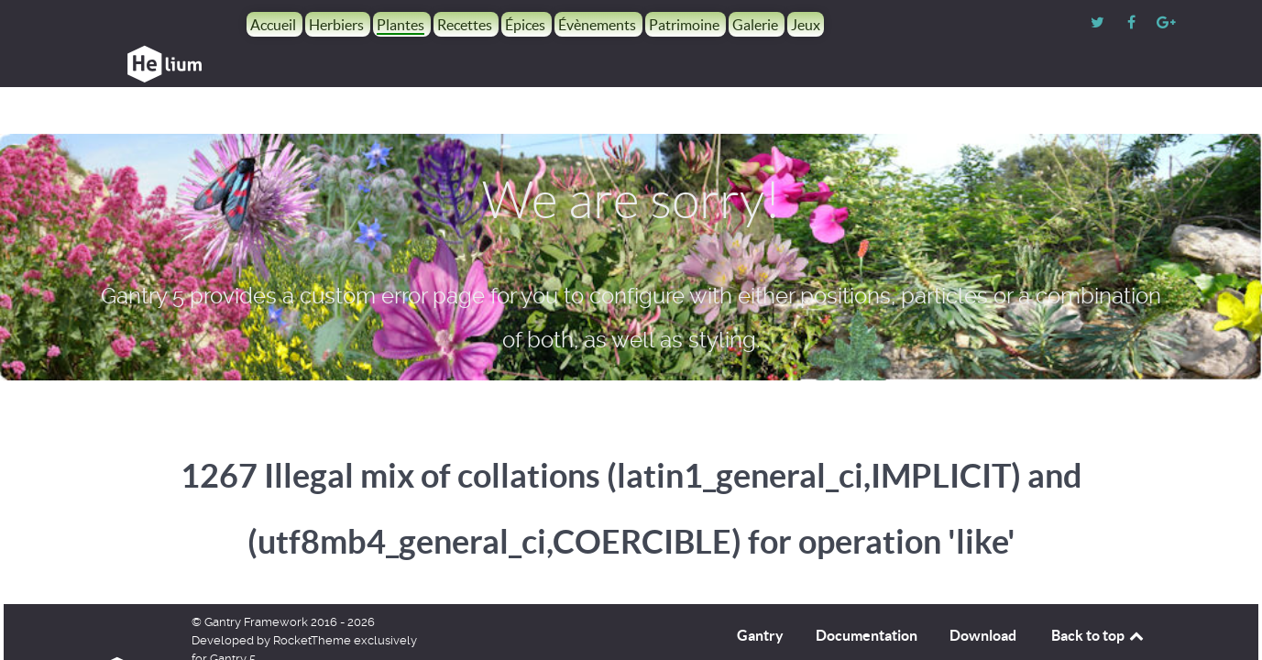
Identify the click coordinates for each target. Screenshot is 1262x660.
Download (982, 594)
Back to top (1099, 594)
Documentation (866, 594)
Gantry (760, 594)
